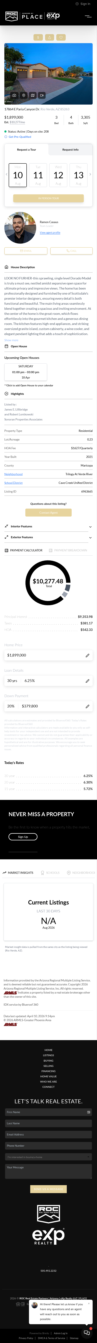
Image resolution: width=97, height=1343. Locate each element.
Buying (48, 1060)
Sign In (82, 4)
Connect (48, 1086)
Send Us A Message (48, 1189)
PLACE (83, 1298)
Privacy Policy (26, 1338)
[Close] (88, 1303)
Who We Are (48, 1081)
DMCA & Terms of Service (51, 1338)
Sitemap (74, 1338)
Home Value (48, 1076)
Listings (48, 1055)
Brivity (45, 1333)
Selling (48, 1065)
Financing (48, 1071)
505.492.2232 (48, 1270)
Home (48, 1049)
